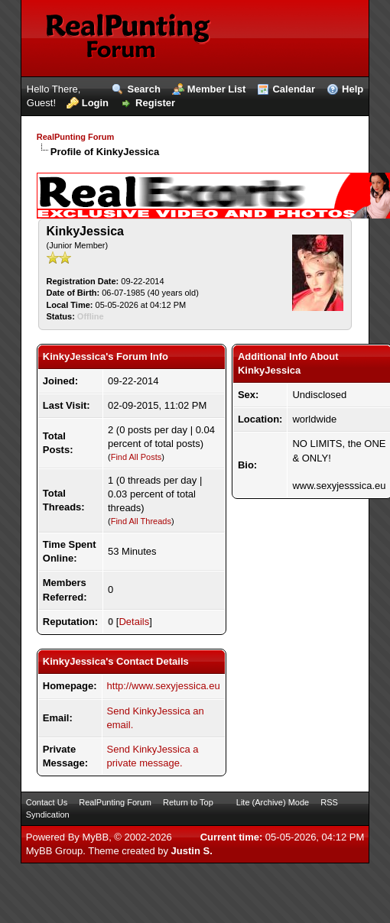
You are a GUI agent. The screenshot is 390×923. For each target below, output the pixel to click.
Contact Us (46, 802)
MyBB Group (54, 851)
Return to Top (188, 802)
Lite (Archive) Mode (272, 802)
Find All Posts (136, 457)
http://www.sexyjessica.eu (163, 685)
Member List (216, 89)
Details (134, 621)
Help (352, 89)
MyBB (95, 837)
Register (155, 102)
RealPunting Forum (75, 136)
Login (95, 102)
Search (143, 89)
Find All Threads (141, 521)
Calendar (293, 89)
